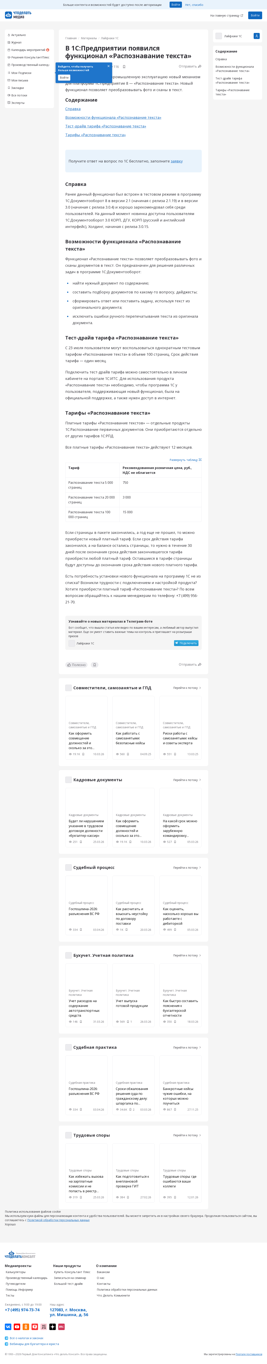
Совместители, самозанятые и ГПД (82, 725)
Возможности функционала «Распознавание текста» (113, 117)
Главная (71, 38)
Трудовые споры (80, 1170)
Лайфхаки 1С (110, 38)
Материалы (89, 38)
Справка (73, 108)
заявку (177, 161)
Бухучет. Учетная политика (81, 993)
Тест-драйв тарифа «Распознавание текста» (105, 126)
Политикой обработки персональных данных (58, 1224)
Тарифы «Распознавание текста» (95, 134)
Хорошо (10, 1228)
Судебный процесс (81, 903)
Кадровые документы (83, 815)
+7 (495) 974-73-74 (22, 1313)
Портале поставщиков (249, 1358)
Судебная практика (82, 1083)
